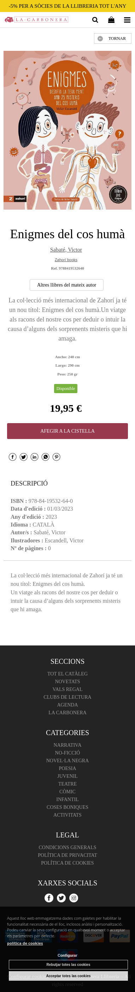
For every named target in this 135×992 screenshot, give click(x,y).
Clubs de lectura (67, 697)
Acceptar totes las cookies (68, 976)
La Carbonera (67, 712)
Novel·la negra (67, 760)
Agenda (67, 705)
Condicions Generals (67, 847)
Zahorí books (66, 260)
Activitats (67, 815)
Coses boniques (67, 807)
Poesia (67, 768)
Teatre (67, 784)
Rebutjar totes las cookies (68, 965)
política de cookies (25, 943)
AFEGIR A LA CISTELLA (67, 431)
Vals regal (68, 689)
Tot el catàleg (67, 674)
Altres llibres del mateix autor (66, 285)
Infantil (67, 799)
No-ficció (67, 753)
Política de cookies (67, 863)
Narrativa (67, 745)
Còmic (67, 791)
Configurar (67, 955)
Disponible (66, 388)
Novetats (67, 681)
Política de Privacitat (67, 855)
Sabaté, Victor (66, 250)
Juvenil (67, 776)
